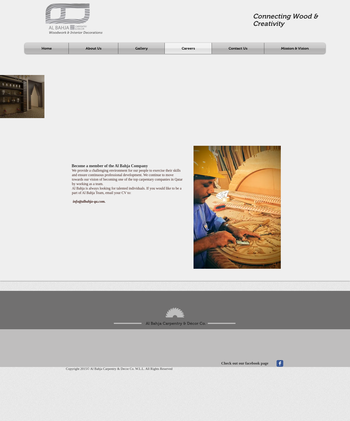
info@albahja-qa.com (89, 201)
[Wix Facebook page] (280, 363)
